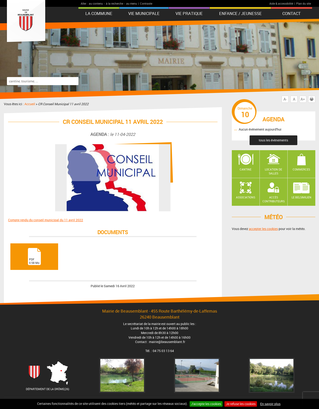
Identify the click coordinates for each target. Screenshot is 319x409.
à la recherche (114, 3)
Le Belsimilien (301, 197)
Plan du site (303, 3)
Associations (245, 197)
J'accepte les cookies (206, 404)
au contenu (96, 3)
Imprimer (312, 99)
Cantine (245, 169)
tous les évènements (273, 140)
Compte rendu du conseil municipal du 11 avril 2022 (45, 220)
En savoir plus (270, 404)
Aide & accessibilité (281, 3)
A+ (303, 99)
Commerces (301, 169)
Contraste (146, 3)
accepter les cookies (263, 229)
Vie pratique (189, 13)
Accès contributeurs (273, 199)
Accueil (29, 104)
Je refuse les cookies (241, 404)
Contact (291, 13)
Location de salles (273, 171)
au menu (131, 3)
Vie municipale (144, 13)
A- (285, 99)
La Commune (98, 13)
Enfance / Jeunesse (240, 13)
